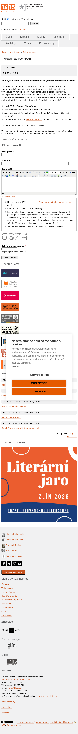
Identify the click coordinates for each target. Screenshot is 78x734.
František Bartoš (13, 545)
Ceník (4, 611)
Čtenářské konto (9, 596)
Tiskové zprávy (8, 588)
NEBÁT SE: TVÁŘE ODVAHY (14, 406)
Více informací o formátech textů (55, 202)
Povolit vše (38, 391)
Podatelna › (6, 707)
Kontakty (10, 43)
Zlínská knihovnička (15, 534)
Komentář (7, 169)
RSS (3, 725)
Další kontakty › (8, 702)
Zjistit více (16, 367)
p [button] (6, 193)
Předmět (6, 160)
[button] (3, 172)
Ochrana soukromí (25, 722)
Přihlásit (23, 30)
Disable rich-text (9, 196)
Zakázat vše (39, 383)
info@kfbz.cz (15, 688)
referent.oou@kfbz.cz (47, 696)
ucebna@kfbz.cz (34, 119)
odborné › (72, 436)
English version (13, 550)
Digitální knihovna (14, 540)
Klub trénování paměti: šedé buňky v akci (21, 428)
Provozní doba (8, 592)
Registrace (6, 615)
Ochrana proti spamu (13, 246)
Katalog (24, 36)
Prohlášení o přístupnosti (61, 722)
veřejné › (72, 433)
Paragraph (53, 172)
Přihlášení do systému (75, 722)
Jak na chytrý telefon (11, 417)
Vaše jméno (7, 152)
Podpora (5, 713)
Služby (41, 36)
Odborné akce (29, 52)
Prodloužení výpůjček (11, 600)
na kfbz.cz (28, 19)
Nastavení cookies (39, 375)
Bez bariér (59, 36)
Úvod (9, 36)
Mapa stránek (42, 722)
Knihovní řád (7, 608)
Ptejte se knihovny (14, 556)
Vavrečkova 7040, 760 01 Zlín (15, 679)
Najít (3, 19)
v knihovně (14, 19)
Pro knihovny (46, 43)
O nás (27, 43)
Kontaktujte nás (13, 725)
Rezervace (6, 604)
